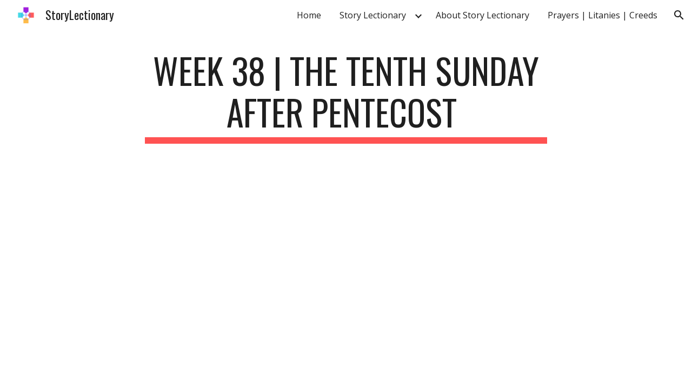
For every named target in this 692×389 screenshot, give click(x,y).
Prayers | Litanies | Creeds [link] (602, 15)
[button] (679, 15)
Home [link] (309, 15)
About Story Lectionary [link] (482, 15)
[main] (346, 96)
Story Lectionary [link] (373, 15)
